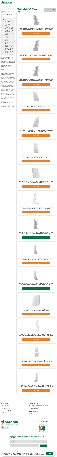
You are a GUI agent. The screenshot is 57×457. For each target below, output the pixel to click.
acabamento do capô (9, 43)
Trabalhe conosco (5, 408)
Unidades (3, 407)
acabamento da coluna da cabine (9, 28)
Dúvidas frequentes (6, 410)
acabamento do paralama (9, 52)
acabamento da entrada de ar (9, 31)
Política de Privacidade (37, 454)
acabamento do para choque (9, 49)
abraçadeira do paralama (8, 22)
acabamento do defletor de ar (9, 46)
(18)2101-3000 (33, 408)
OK (49, 453)
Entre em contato (6, 415)
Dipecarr (3, 9)
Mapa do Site (4, 412)
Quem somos (5, 405)
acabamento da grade (9, 34)
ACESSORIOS (11, 9)
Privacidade (4, 414)
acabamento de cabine (9, 37)
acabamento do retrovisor (9, 55)
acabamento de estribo (9, 40)
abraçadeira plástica (7, 25)
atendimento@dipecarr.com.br (38, 405)
